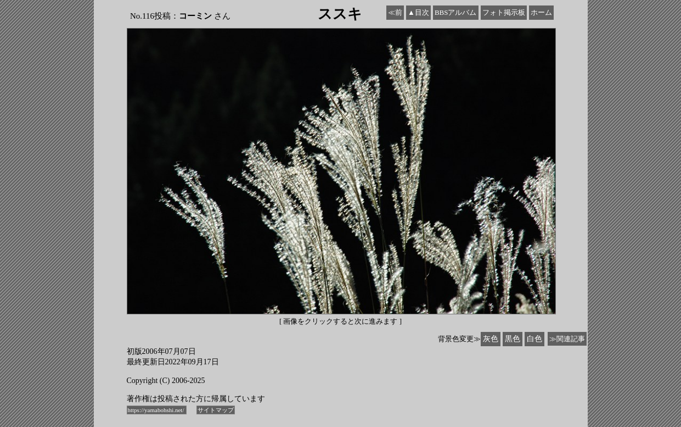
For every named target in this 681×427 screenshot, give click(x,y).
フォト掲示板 (503, 12)
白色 (534, 339)
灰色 (490, 339)
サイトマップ (216, 410)
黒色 (512, 339)
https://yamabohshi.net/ (157, 410)
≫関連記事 (567, 339)
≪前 (395, 12)
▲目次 (418, 12)
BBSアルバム (456, 12)
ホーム (541, 12)
